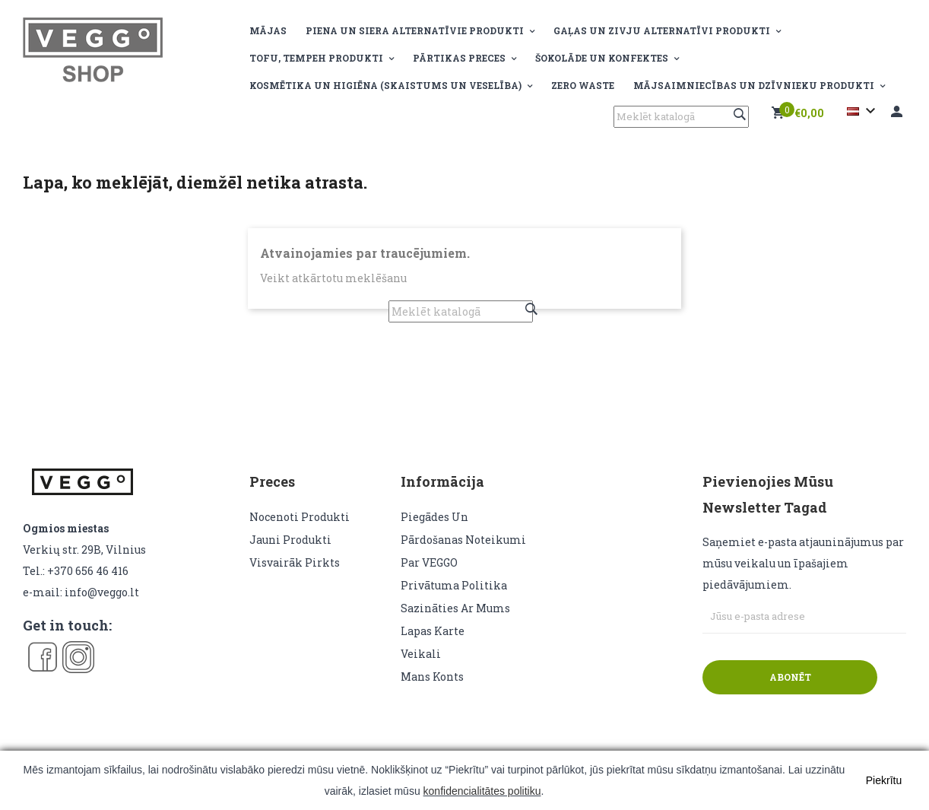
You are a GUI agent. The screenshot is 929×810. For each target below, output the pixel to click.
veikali (421, 653)
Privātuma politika (454, 585)
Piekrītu (884, 780)
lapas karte (433, 631)
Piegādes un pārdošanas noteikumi (463, 528)
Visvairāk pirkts (294, 562)
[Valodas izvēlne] (863, 111)
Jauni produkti (290, 539)
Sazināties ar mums (455, 608)
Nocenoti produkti (299, 517)
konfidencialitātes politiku (482, 791)
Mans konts (432, 676)
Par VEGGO (429, 562)
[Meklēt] (681, 117)
